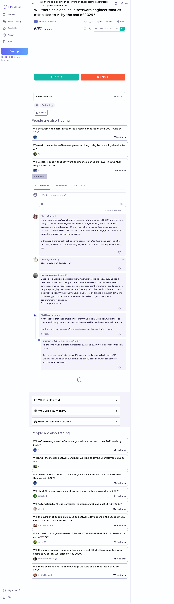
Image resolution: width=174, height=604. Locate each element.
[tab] (42, 186)
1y (58, 216)
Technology (47, 105)
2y (60, 315)
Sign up (14, 51)
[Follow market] (116, 3)
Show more (39, 176)
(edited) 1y (63, 275)
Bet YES (56, 77)
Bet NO (103, 77)
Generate (117, 96)
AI (37, 105)
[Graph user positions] (90, 28)
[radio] (96, 29)
